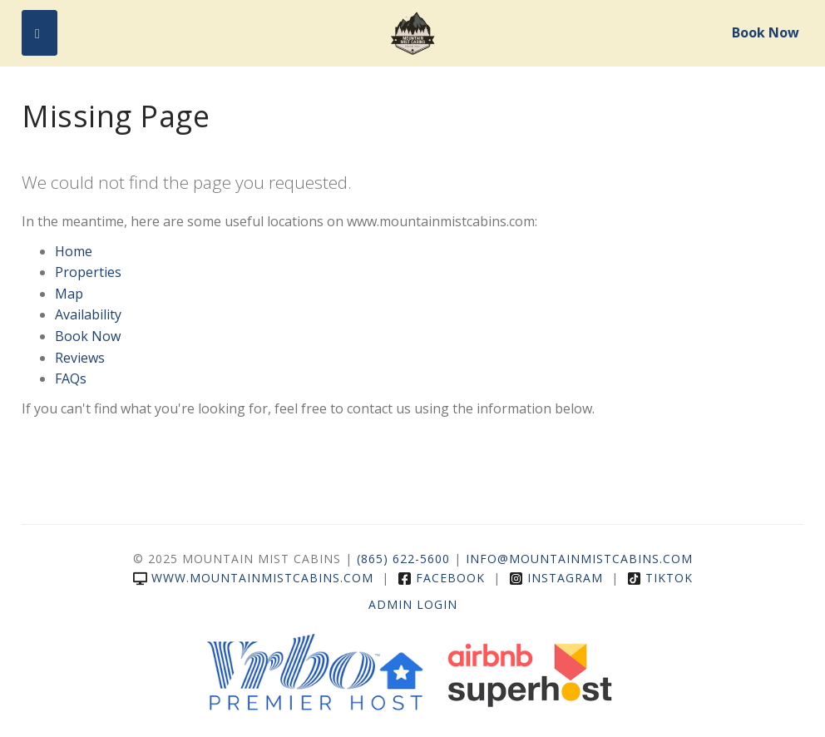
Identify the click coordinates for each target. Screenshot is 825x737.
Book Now (765, 32)
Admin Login (412, 604)
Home (73, 251)
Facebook (441, 578)
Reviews (80, 358)
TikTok (660, 578)
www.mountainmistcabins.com (253, 578)
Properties (88, 272)
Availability (88, 314)
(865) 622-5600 (403, 558)
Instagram (556, 578)
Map (69, 293)
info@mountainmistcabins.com (579, 558)
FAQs (70, 378)
